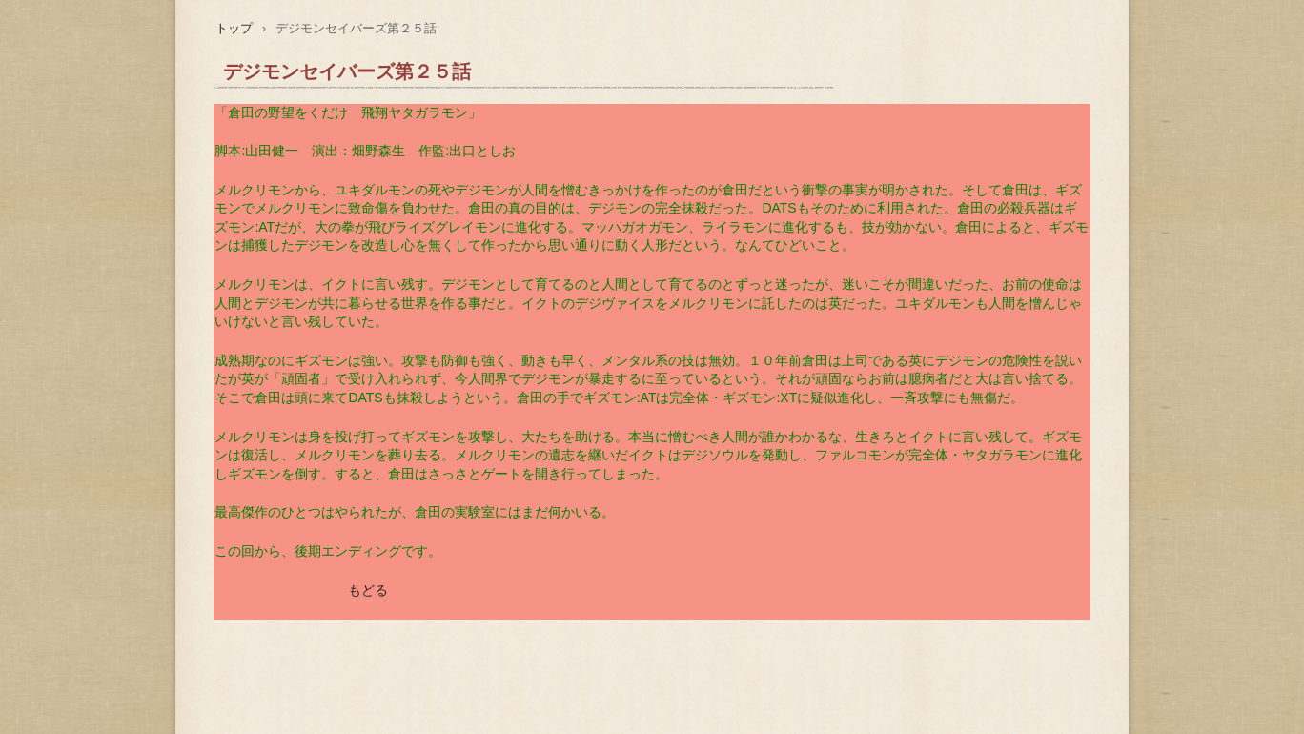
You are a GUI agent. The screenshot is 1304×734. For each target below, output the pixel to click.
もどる (368, 590)
